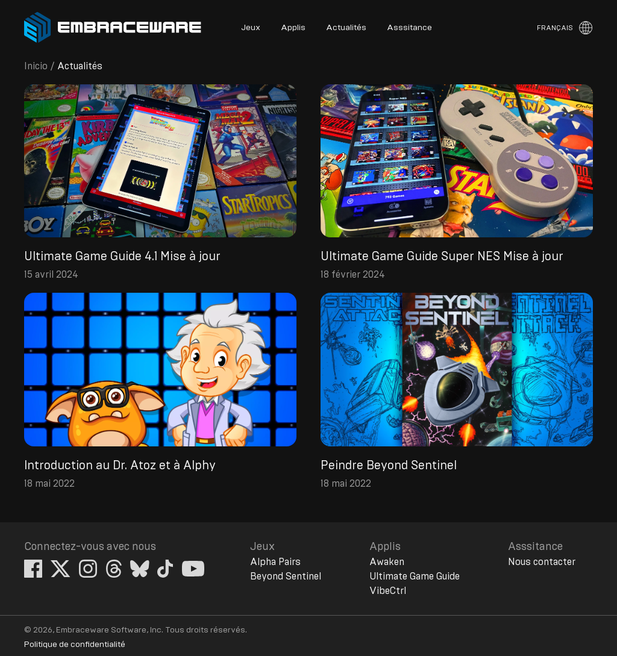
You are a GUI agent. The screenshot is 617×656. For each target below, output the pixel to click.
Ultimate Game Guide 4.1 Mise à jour (122, 257)
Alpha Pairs (275, 562)
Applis (293, 27)
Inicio (36, 66)
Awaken (386, 562)
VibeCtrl (387, 591)
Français (555, 27)
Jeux (250, 27)
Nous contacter (541, 562)
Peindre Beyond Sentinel (389, 466)
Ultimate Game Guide (414, 576)
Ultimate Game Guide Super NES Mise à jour (442, 257)
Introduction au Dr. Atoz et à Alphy (120, 466)
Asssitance (409, 27)
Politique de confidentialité (74, 644)
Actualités (346, 27)
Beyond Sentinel (285, 576)
